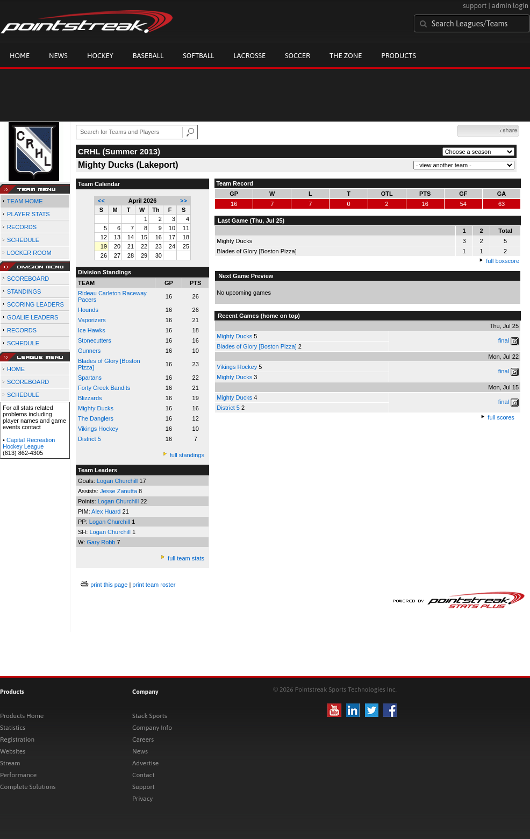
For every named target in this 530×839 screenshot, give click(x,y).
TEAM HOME (25, 201)
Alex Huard (106, 511)
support (474, 6)
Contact (143, 775)
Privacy (142, 798)
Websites (12, 751)
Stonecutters (94, 340)
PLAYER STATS (28, 214)
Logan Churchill (118, 481)
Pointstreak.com (86, 22)
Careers (143, 739)
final (503, 340)
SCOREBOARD (28, 278)
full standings (187, 455)
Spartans (90, 377)
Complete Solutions (27, 787)
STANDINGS (24, 291)
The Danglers (95, 418)
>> (183, 200)
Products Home (22, 716)
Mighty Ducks (234, 336)
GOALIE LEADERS (32, 317)
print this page (108, 584)
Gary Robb (102, 542)
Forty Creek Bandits (104, 388)
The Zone (346, 56)
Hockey (100, 56)
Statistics (12, 727)
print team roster (153, 584)
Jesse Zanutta (119, 491)
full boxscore (502, 261)
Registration (17, 739)
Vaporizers (92, 320)
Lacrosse (249, 56)
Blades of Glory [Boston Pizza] (257, 346)
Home (20, 56)
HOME (16, 369)
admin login (510, 6)
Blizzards (90, 398)
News (58, 56)
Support (143, 787)
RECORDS (22, 227)
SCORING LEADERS (35, 304)
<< (101, 200)
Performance (18, 775)
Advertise (145, 763)
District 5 (89, 439)
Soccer (297, 56)
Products (398, 56)
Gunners (89, 350)
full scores (501, 417)
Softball (198, 56)
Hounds (88, 310)
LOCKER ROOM (29, 253)
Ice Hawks (91, 330)
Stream (10, 763)
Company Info (152, 727)
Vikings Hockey (98, 428)
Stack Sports (149, 716)
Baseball (148, 56)
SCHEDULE (23, 240)
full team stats (186, 558)
